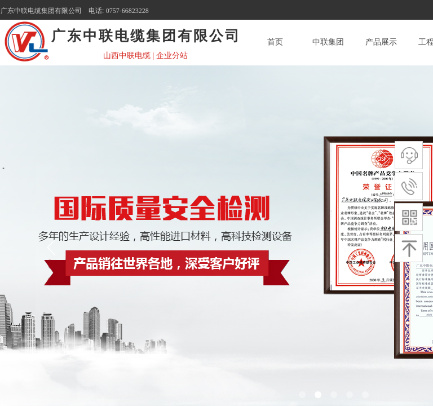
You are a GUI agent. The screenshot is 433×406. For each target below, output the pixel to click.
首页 (275, 42)
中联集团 (328, 42)
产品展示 (381, 42)
